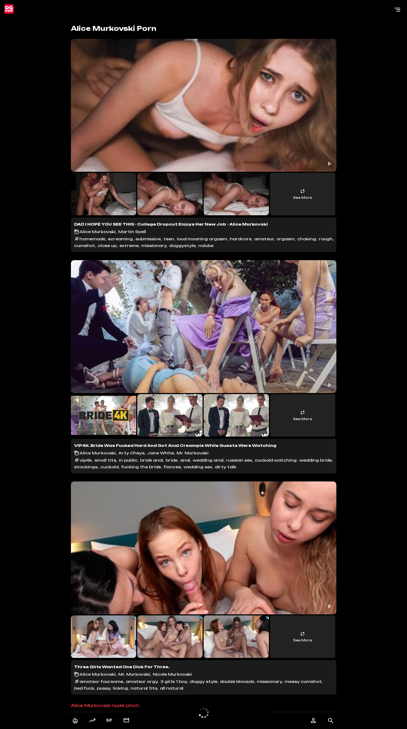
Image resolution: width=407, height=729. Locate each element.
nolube (206, 245)
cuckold (109, 467)
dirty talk (225, 467)
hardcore (241, 239)
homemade (92, 239)
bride (171, 460)
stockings (86, 467)
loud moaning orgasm (202, 239)
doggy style (203, 681)
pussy (103, 688)
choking (306, 239)
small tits (105, 460)
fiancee (172, 467)
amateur (264, 239)
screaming (120, 239)
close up (107, 245)
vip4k (85, 460)
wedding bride (315, 460)
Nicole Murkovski (172, 674)
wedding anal (208, 460)
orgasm (285, 239)
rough (326, 239)
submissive (148, 239)
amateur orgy (142, 681)
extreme (129, 245)
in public (128, 460)
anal (185, 460)
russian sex (239, 460)
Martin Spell (132, 231)
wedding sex (198, 467)
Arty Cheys (131, 453)
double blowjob (237, 681)
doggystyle (182, 245)
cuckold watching (275, 460)
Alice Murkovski (97, 231)
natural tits (144, 688)
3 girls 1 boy (173, 681)
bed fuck (84, 688)
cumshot (84, 245)
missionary (153, 245)
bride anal (151, 460)
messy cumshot (303, 681)
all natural (172, 688)
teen (168, 239)
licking (120, 688)
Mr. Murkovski (192, 453)
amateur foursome (101, 681)
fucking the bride (141, 467)
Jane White (160, 453)
